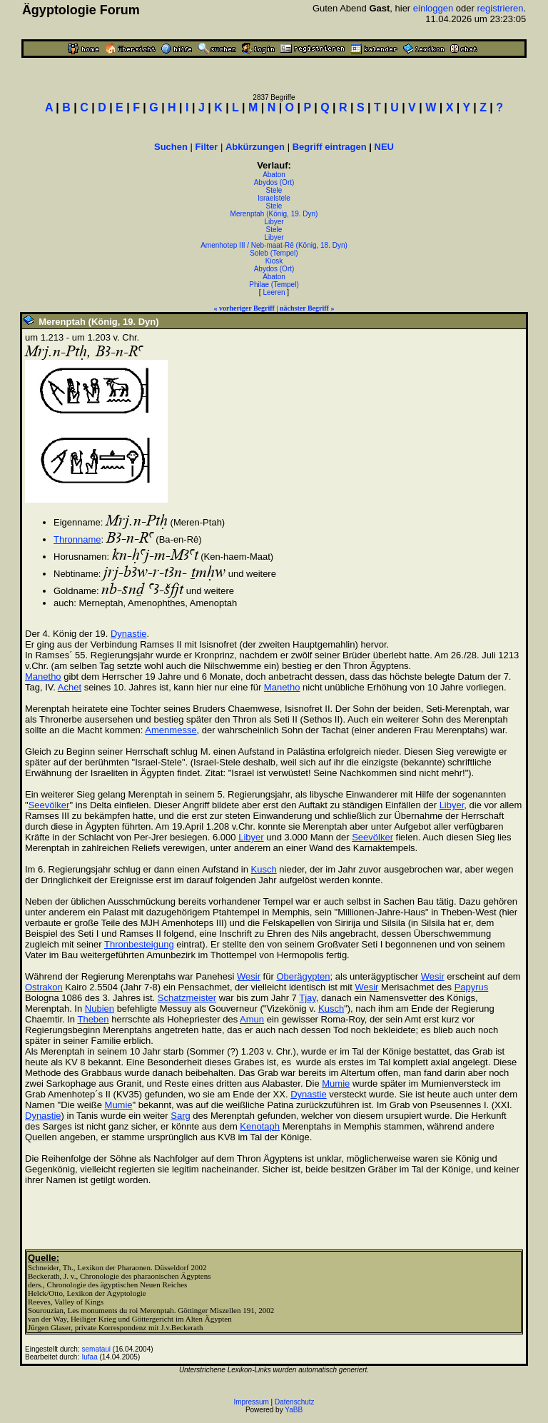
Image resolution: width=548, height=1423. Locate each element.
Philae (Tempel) (273, 284)
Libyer (273, 222)
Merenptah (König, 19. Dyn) (274, 214)
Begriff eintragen (330, 146)
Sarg (180, 1115)
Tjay (307, 997)
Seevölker (49, 805)
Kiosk (274, 261)
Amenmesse (170, 730)
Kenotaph (260, 1126)
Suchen (171, 146)
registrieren (500, 8)
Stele (274, 190)
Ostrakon (44, 987)
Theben (92, 1019)
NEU (384, 146)
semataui (96, 1349)
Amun (252, 1019)
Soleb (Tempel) (274, 253)
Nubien (99, 1008)
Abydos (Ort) (274, 182)
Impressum (250, 1402)
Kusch (264, 869)
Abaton (274, 174)
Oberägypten (303, 976)
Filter (207, 146)
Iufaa (90, 1357)
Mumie (336, 1083)
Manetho (43, 676)
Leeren (274, 292)
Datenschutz (295, 1402)
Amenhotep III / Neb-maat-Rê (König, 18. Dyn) (274, 245)
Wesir (248, 976)
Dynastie (129, 633)
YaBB (294, 1410)
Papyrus (472, 987)
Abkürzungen (255, 146)
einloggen (433, 8)
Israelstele (274, 198)
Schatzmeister (187, 997)
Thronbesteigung (139, 944)
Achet (69, 687)
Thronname (77, 539)
